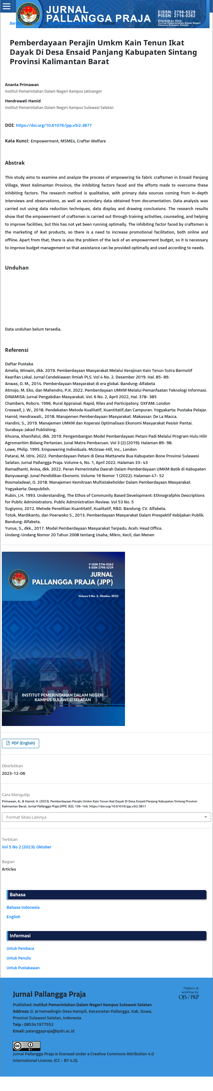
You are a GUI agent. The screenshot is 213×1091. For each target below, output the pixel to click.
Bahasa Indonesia (23, 907)
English (13, 917)
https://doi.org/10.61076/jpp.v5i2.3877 (54, 125)
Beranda (17, 24)
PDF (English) (23, 743)
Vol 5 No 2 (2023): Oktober (72, 24)
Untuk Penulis (19, 958)
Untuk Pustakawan (23, 968)
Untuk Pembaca (20, 949)
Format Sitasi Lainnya (26, 817)
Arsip (36, 24)
